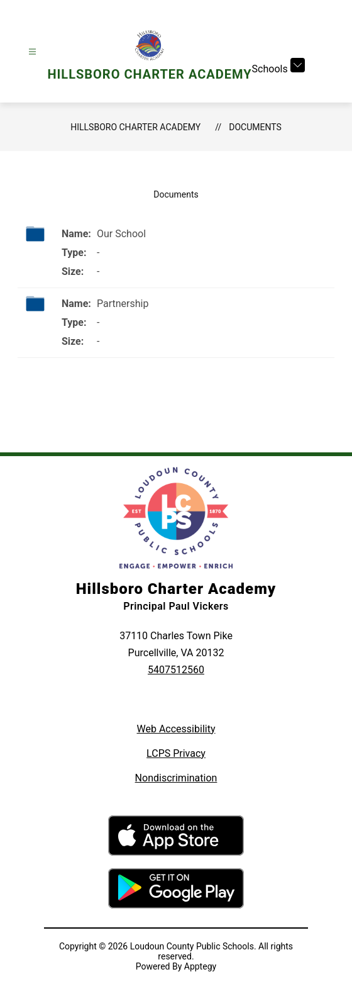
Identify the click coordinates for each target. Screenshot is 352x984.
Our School (121, 234)
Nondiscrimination (176, 778)
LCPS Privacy (176, 753)
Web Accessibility (176, 729)
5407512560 (176, 670)
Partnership (122, 304)
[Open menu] (32, 52)
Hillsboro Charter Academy (135, 127)
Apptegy (200, 966)
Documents (255, 127)
